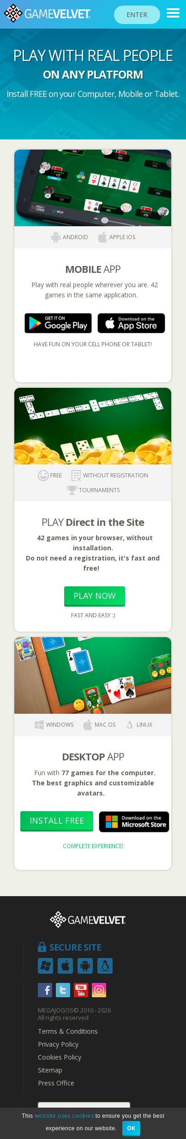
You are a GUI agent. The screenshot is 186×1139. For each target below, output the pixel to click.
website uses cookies (64, 1116)
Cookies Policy (59, 1057)
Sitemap (50, 1070)
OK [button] (131, 1128)
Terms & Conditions (68, 1031)
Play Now (94, 595)
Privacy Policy (58, 1044)
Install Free (57, 820)
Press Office (56, 1083)
